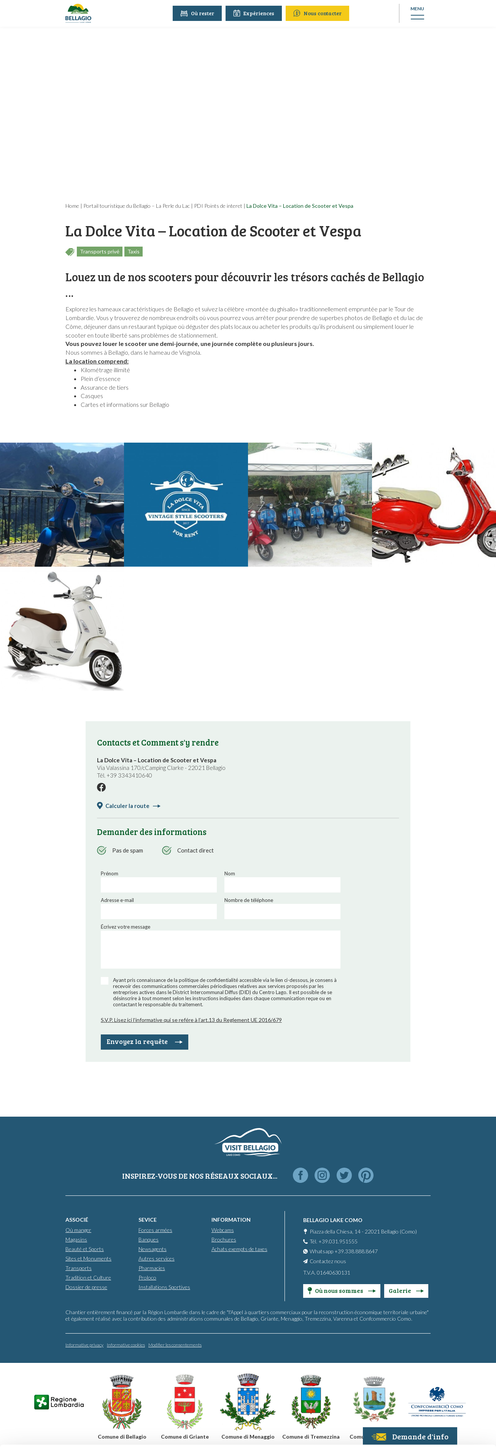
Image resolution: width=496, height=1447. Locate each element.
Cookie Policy (204, 1412)
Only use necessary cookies (432, 1390)
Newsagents (152, 1249)
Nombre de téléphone (248, 900)
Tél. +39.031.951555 (334, 1241)
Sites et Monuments (88, 1258)
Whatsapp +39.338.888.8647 (344, 1251)
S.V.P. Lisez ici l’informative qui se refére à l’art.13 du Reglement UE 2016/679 (191, 1020)
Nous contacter (318, 13)
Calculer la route (133, 805)
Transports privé (99, 251)
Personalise (432, 1365)
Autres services (156, 1258)
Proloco (147, 1277)
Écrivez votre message (125, 927)
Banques (148, 1239)
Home (72, 205)
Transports (78, 1268)
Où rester (198, 13)
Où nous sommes (342, 1290)
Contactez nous (328, 1261)
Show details (117, 1432)
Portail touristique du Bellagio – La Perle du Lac (136, 205)
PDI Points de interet (218, 205)
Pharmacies (151, 1268)
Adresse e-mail (117, 900)
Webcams (222, 1230)
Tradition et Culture (88, 1277)
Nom (229, 873)
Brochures (223, 1239)
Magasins (76, 1239)
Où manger (78, 1230)
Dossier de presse (86, 1287)
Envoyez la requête (145, 1041)
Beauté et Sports (84, 1249)
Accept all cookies (433, 1340)
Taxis (133, 251)
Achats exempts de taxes (239, 1249)
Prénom (109, 873)
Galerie (406, 1290)
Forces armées (155, 1230)
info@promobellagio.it (132, 1384)
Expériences (254, 13)
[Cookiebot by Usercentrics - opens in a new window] (49, 1432)
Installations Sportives (164, 1287)
